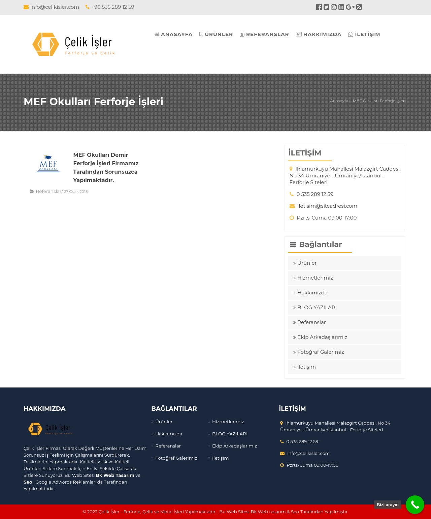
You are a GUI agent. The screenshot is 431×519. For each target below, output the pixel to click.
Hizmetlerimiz (315, 278)
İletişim (306, 367)
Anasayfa (339, 100)
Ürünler (307, 263)
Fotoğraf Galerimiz (320, 352)
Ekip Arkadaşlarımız (322, 337)
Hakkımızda (312, 292)
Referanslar (48, 191)
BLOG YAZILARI (317, 307)
